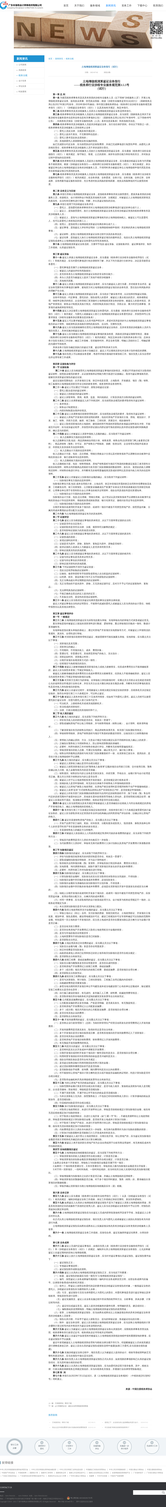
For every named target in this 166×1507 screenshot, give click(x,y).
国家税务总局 (61, 1473)
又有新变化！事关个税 (60, 1422)
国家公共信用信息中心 (77, 1473)
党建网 (91, 1476)
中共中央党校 (102, 1476)
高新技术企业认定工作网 (57, 1476)
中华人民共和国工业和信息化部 (71, 1470)
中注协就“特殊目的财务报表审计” (117, 1427)
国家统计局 (34, 1473)
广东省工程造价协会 (9, 1476)
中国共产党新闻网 (117, 1476)
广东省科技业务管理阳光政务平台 (32, 1476)
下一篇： (68, 1406)
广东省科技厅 (138, 1473)
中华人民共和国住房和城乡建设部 (43, 1470)
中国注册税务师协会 (154, 1470)
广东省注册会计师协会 (154, 1473)
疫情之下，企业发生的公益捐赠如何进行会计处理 (123, 1422)
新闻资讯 (59, 59)
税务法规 (70, 59)
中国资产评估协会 (8, 1473)
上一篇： (60, 1403)
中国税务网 (22, 1473)
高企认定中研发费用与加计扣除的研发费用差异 (69, 1427)
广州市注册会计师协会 (77, 1476)
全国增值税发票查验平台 (121, 1473)
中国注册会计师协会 (136, 1470)
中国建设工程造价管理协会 (96, 1470)
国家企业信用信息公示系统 (99, 1473)
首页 (65, 5)
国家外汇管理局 (47, 1473)
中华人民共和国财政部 (117, 1470)
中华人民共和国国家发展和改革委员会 (14, 1470)
